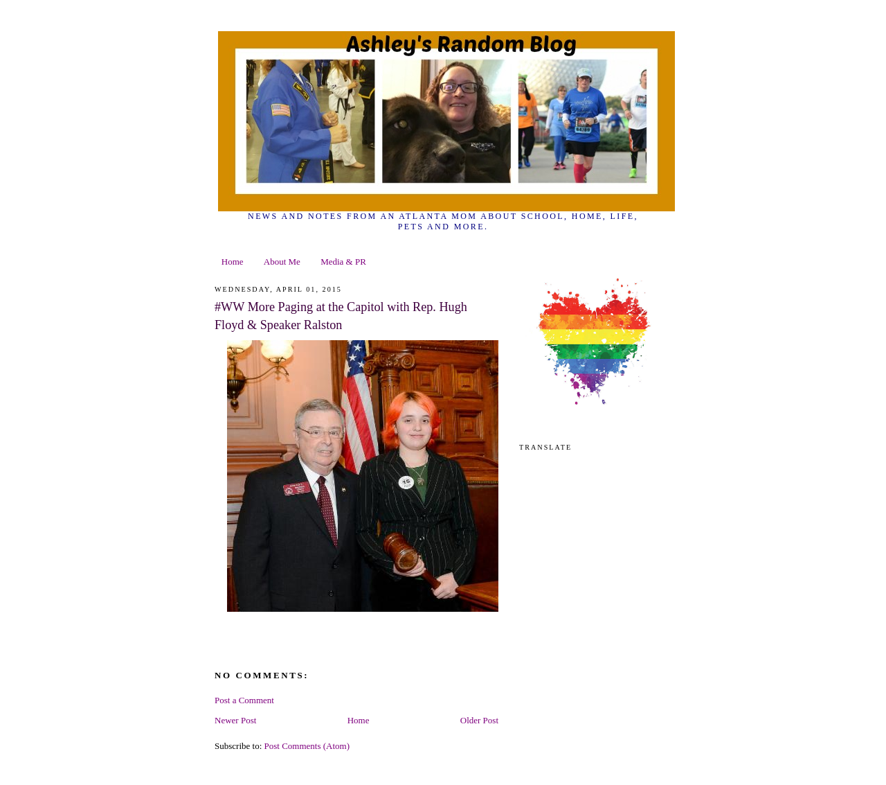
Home (233, 261)
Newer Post (235, 720)
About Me (282, 261)
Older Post (479, 720)
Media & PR (343, 261)
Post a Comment (244, 700)
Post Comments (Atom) (307, 746)
